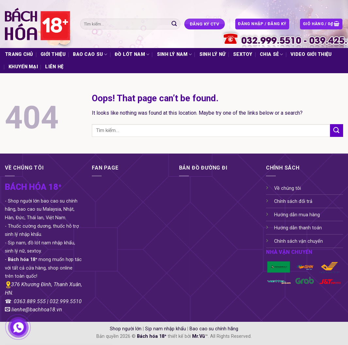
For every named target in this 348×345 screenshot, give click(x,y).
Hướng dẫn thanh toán (298, 228)
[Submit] (174, 24)
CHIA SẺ (271, 54)
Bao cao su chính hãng (214, 329)
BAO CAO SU (90, 54)
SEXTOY (243, 54)
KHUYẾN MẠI (23, 67)
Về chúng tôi (287, 188)
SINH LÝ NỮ (212, 54)
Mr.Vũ (198, 336)
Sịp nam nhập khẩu (165, 329)
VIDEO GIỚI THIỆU (311, 54)
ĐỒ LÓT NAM (132, 54)
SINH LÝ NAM (174, 54)
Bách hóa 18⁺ (151, 336)
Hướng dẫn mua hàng (297, 215)
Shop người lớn (125, 329)
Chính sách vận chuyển (298, 241)
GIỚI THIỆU (53, 54)
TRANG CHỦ (19, 54)
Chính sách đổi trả (293, 201)
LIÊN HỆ (54, 67)
